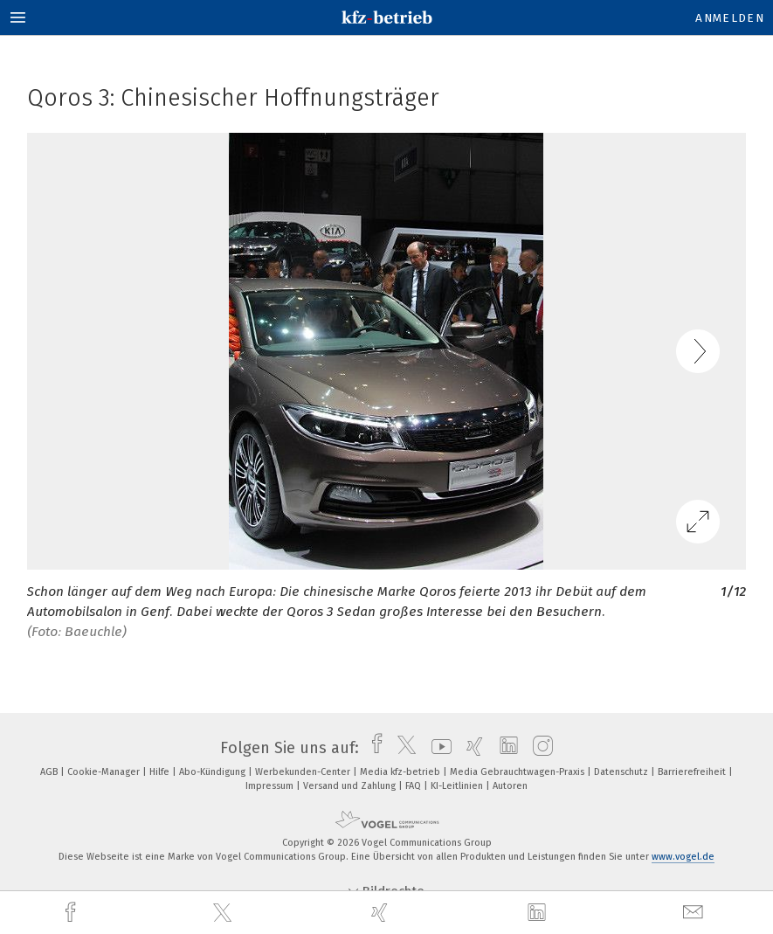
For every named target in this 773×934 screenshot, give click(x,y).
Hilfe (160, 772)
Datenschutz (622, 772)
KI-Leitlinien (458, 786)
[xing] (381, 913)
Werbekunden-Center (304, 772)
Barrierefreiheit (693, 772)
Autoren (510, 786)
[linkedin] (539, 913)
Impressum (270, 786)
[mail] (695, 912)
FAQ (414, 786)
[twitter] (224, 913)
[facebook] (72, 912)
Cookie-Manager (104, 772)
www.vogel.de (683, 856)
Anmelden (729, 17)
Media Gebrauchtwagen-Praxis (518, 772)
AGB (50, 772)
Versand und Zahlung (350, 786)
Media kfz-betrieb (401, 772)
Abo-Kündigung (213, 772)
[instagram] (538, 748)
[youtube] (437, 748)
